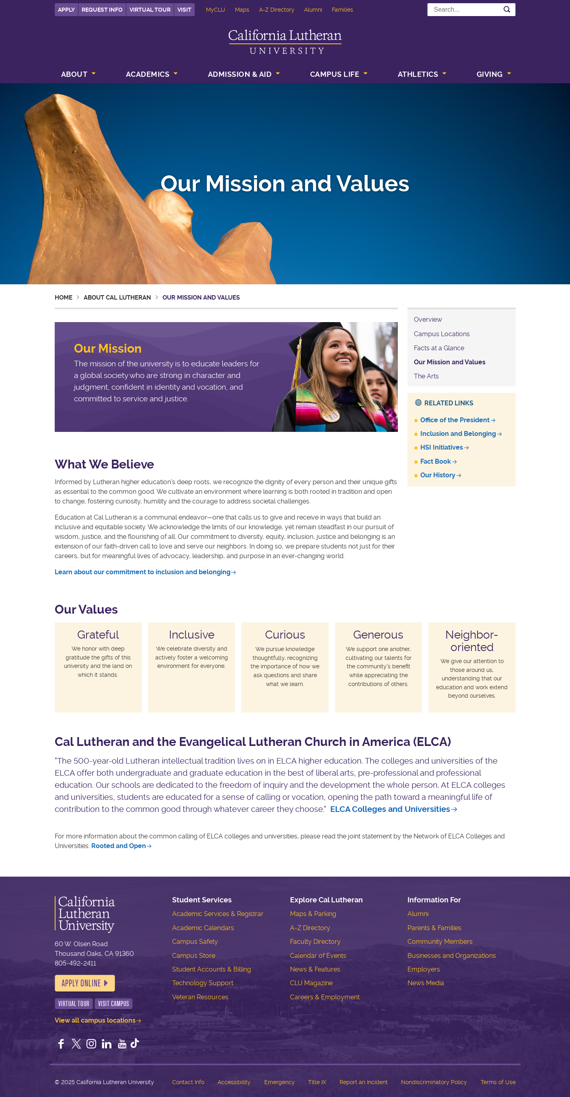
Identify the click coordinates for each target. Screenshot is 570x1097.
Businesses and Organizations (451, 955)
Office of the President (455, 420)
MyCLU (215, 9)
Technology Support (202, 983)
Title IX (317, 1082)
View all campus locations (95, 1020)
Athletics (418, 74)
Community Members (440, 941)
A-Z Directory (276, 9)
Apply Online (81, 983)
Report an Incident (364, 1082)
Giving (490, 74)
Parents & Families (434, 928)
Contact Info (188, 1082)
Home (63, 297)
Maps (242, 9)
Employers (423, 969)
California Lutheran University (285, 41)
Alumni (313, 9)
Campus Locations (442, 334)
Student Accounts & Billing (211, 969)
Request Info (102, 9)
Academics (148, 74)
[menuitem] (78, 75)
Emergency (279, 1082)
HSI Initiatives (441, 447)
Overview (428, 319)
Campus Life (335, 74)
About (74, 74)
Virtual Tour (150, 9)
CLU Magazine (311, 983)
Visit (184, 9)
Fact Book (435, 461)
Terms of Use (498, 1082)
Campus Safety (195, 941)
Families (342, 9)
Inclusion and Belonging (458, 434)
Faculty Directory (315, 941)
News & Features (315, 969)
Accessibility (234, 1082)
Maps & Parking (313, 914)
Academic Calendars (203, 928)
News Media (425, 983)
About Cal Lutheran (117, 297)
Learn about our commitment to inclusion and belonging (142, 572)
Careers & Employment (325, 997)
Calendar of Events (318, 955)
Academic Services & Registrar (217, 914)
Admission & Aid (240, 74)
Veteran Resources (200, 997)
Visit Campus (113, 1004)
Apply (66, 9)
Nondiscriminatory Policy (434, 1082)
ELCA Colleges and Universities (390, 809)
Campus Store (193, 955)
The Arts (426, 376)
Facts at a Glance (439, 348)
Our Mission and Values (450, 362)
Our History (437, 475)
